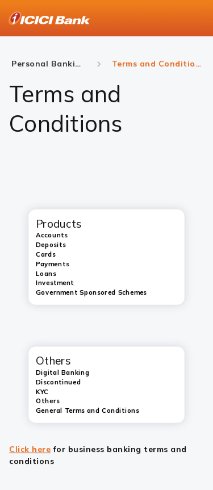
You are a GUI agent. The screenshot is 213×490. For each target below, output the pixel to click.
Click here (30, 449)
